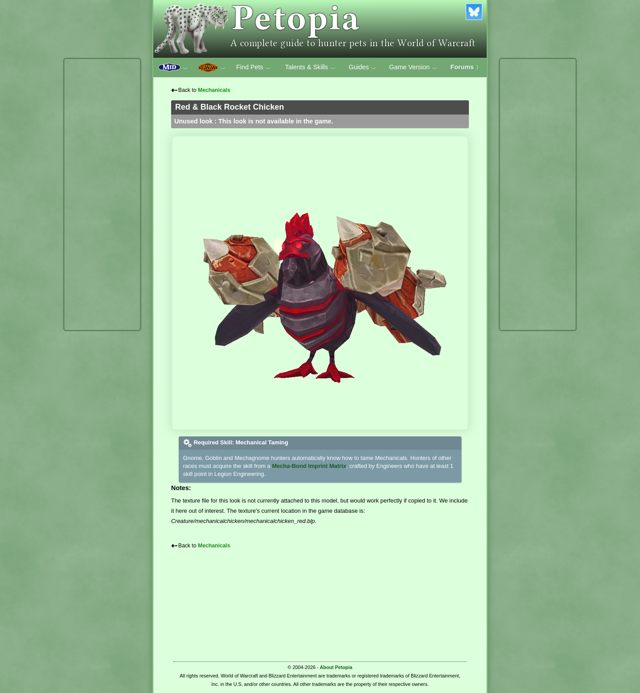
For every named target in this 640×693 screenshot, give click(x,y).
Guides (362, 67)
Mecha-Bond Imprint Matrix (309, 466)
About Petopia (336, 667)
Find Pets (253, 67)
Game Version (413, 67)
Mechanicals (214, 90)
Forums (466, 67)
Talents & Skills (310, 67)
